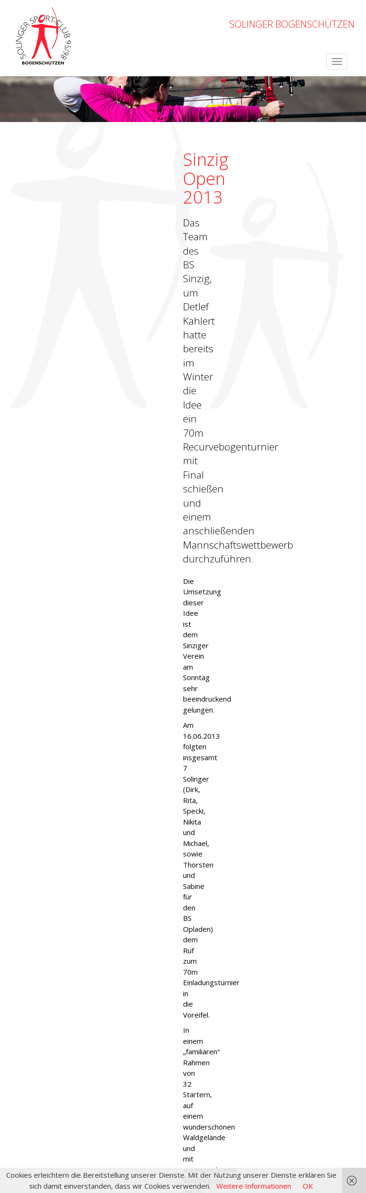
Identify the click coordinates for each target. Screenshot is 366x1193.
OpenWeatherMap (89, 1126)
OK (308, 1186)
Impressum (259, 1142)
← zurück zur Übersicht (49, 860)
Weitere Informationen (253, 1186)
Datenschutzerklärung (319, 1142)
